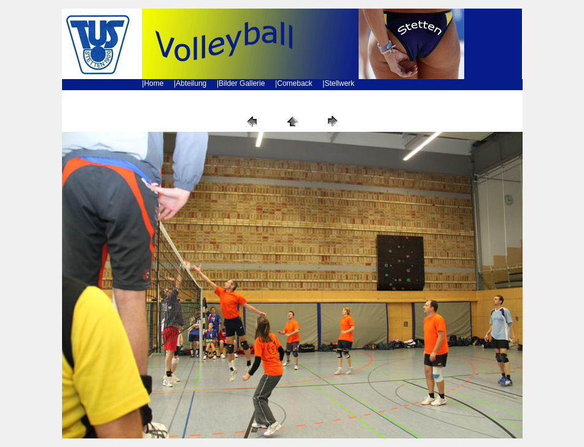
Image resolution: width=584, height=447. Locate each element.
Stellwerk (339, 83)
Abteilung (191, 83)
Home (153, 83)
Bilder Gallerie (242, 83)
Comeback (294, 83)
